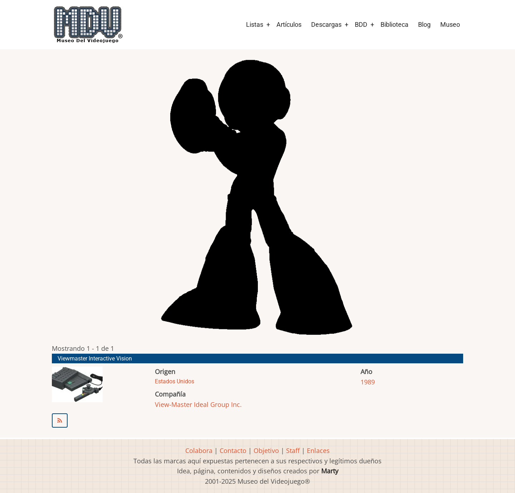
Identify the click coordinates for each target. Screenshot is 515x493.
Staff (293, 450)
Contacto (233, 450)
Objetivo (266, 450)
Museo (450, 24)
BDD (361, 24)
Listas (254, 24)
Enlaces (318, 450)
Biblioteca (394, 24)
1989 (367, 382)
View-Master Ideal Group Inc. (198, 404)
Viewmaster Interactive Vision (95, 358)
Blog (424, 24)
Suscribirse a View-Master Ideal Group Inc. (257, 420)
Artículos (288, 24)
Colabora (198, 450)
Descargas (326, 24)
